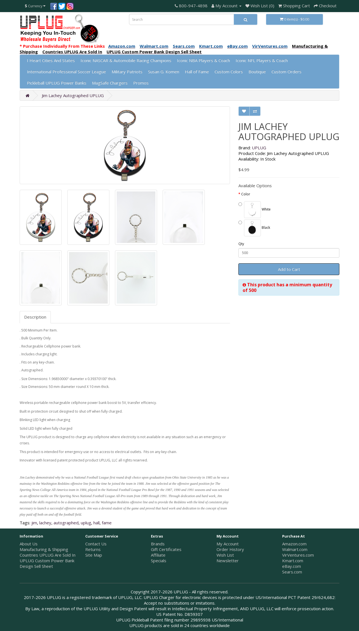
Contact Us (96, 544)
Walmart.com (294, 549)
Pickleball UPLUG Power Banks (56, 83)
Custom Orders (286, 71)
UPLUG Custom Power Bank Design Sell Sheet (47, 563)
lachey (45, 522)
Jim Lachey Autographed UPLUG (73, 95)
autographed (66, 522)
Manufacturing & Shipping (44, 549)
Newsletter (228, 560)
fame (107, 522)
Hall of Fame (197, 71)
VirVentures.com (298, 555)
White (254, 209)
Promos (141, 83)
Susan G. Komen (163, 71)
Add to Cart (289, 269)
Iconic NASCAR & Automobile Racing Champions (125, 60)
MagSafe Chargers (110, 83)
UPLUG (259, 147)
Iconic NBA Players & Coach (203, 60)
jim (34, 522)
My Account (228, 544)
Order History (230, 549)
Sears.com (292, 572)
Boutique (257, 71)
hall (96, 522)
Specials (158, 560)
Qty (241, 243)
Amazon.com (294, 544)
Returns (93, 549)
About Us (29, 544)
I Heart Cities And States (51, 60)
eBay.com (291, 566)
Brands (158, 544)
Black (254, 228)
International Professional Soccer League (66, 71)
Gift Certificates (166, 549)
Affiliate (158, 555)
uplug (86, 522)
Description (35, 317)
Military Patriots (127, 71)
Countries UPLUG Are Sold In (47, 555)
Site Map (93, 555)
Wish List (225, 555)
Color (245, 194)
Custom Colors (229, 71)
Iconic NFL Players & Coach (262, 60)
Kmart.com (292, 560)
